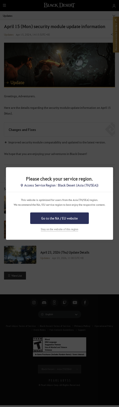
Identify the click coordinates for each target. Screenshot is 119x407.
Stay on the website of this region (59, 229)
